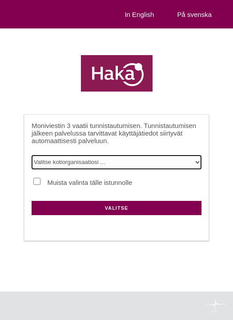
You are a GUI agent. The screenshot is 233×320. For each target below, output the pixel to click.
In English (139, 14)
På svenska (194, 14)
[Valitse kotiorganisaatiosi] (116, 162)
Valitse (117, 208)
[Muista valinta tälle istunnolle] (36, 181)
